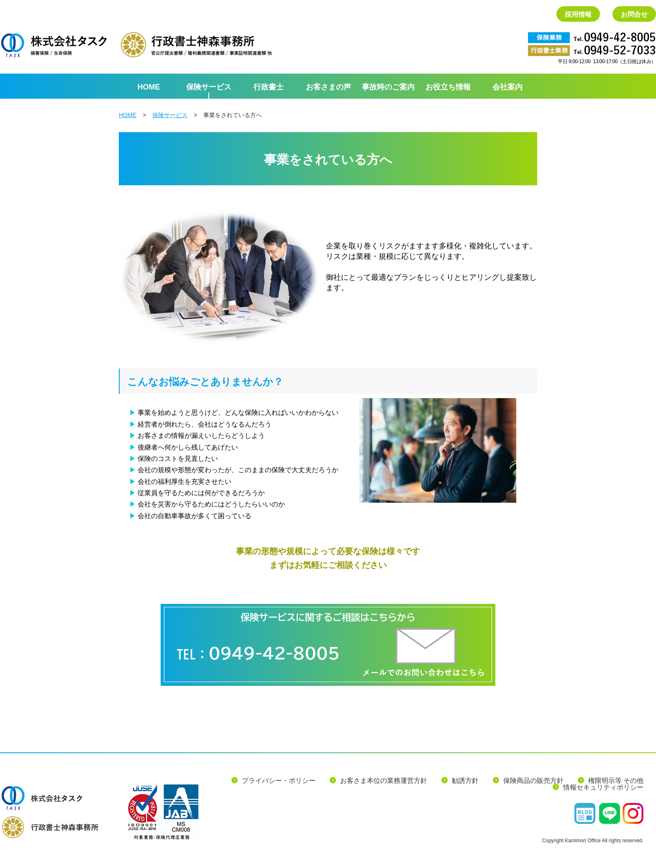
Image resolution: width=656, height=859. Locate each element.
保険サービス (169, 115)
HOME (127, 115)
